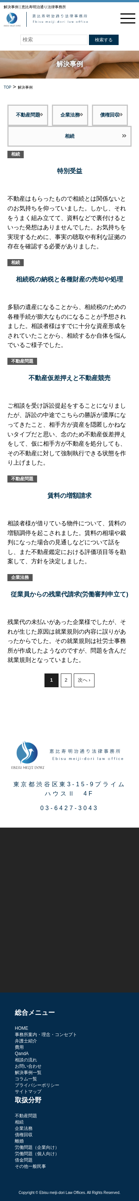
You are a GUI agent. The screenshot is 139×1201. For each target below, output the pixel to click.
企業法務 (70, 115)
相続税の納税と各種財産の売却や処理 (69, 279)
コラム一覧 (26, 1078)
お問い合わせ (28, 1066)
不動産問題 (28, 115)
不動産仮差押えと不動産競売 (69, 378)
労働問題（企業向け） (37, 1147)
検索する (104, 39)
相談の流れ (26, 1060)
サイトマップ (28, 1091)
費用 (19, 1047)
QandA (22, 1053)
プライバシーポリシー (37, 1085)
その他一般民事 (30, 1166)
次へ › (84, 680)
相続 (70, 136)
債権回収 (109, 115)
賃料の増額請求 (69, 495)
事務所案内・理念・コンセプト (46, 1034)
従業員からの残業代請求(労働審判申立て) (69, 594)
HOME (21, 1028)
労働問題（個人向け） (37, 1153)
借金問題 (24, 1160)
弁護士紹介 (26, 1041)
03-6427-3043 (69, 808)
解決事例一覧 (28, 1072)
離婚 (19, 1141)
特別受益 (69, 171)
